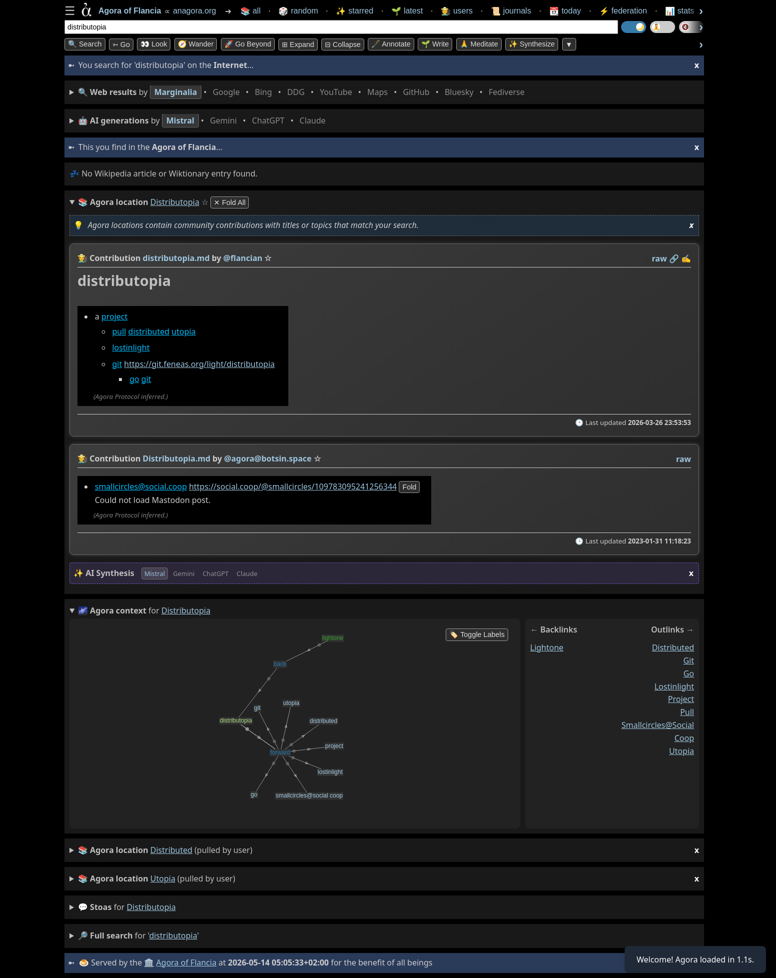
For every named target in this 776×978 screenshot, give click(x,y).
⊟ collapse (343, 44)
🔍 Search (85, 44)
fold (409, 487)
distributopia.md (176, 258)
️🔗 (674, 258)
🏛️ (149, 962)
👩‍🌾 (82, 258)
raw (659, 258)
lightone (547, 647)
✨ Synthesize (532, 44)
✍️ (686, 258)
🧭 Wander (196, 44)
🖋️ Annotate (391, 44)
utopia (183, 331)
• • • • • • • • (303, 92)
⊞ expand (298, 44)
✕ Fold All (229, 202)
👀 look (153, 44)
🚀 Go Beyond (247, 44)
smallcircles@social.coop (141, 486)
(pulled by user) (388, 850)
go (134, 379)
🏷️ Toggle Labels (477, 634)
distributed (149, 331)
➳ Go (121, 44)
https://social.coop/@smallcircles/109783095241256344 (293, 486)
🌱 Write (435, 44)
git (117, 364)
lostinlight (130, 348)
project (114, 316)
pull (119, 331)
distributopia (151, 907)
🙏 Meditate (479, 44)
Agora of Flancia (186, 962)
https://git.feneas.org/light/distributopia (199, 364)
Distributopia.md (177, 458)
